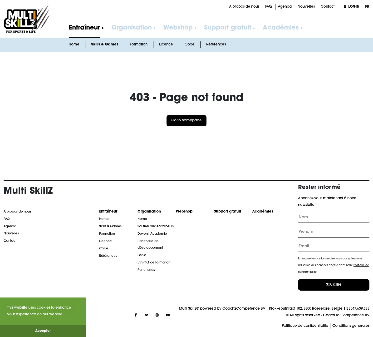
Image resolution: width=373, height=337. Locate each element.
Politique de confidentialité (305, 326)
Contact (327, 7)
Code (190, 44)
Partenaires (146, 270)
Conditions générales (350, 326)
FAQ (268, 7)
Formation (138, 44)
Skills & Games (104, 44)
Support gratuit (227, 28)
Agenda (285, 7)
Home (74, 44)
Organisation (131, 28)
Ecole (141, 255)
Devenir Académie (152, 233)
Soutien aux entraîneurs (155, 226)
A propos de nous (244, 7)
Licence (166, 44)
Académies (281, 28)
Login (351, 7)
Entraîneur (84, 28)
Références (216, 44)
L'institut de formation (153, 262)
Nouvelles (306, 7)
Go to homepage (186, 120)
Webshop (178, 28)
